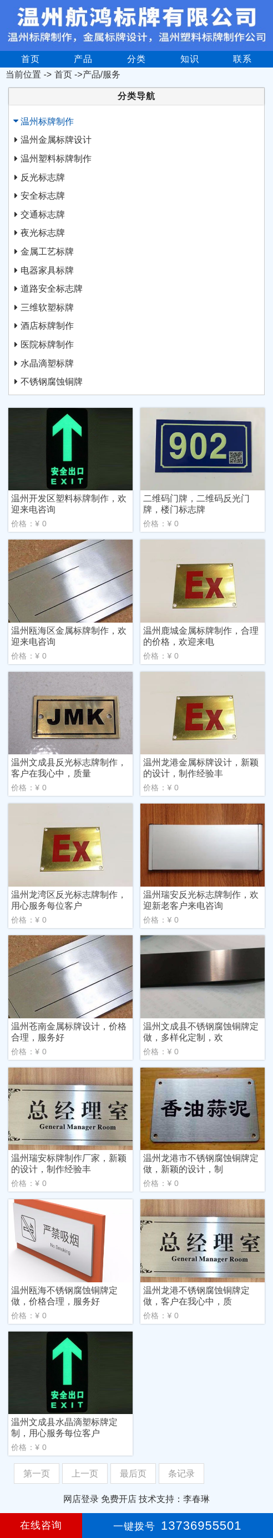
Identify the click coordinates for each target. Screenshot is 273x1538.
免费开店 (118, 1499)
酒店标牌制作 (47, 325)
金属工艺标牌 (47, 251)
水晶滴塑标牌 (47, 363)
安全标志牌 (43, 195)
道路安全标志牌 (52, 288)
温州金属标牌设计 (56, 139)
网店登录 (81, 1499)
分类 (136, 59)
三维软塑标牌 (47, 307)
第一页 (36, 1473)
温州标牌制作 (47, 121)
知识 (189, 59)
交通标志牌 (43, 214)
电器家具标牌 (47, 270)
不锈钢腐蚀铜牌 (52, 381)
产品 (83, 59)
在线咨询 (41, 1525)
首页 (30, 59)
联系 (242, 59)
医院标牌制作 (47, 344)
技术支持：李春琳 (174, 1499)
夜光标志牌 (43, 232)
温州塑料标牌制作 (56, 158)
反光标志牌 (43, 177)
